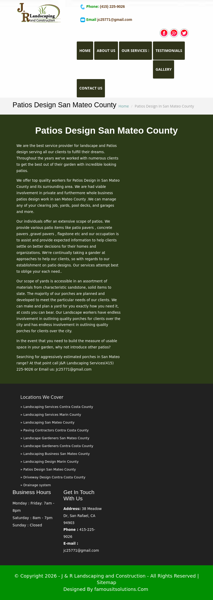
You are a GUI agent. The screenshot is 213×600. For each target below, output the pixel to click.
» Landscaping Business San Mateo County (55, 454)
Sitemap (106, 582)
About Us (106, 50)
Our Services (135, 50)
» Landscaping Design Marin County (49, 462)
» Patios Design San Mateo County (48, 469)
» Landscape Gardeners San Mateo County (54, 438)
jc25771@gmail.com (114, 19)
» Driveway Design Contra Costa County (52, 477)
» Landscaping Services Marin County (50, 415)
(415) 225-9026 (112, 6)
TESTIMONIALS (169, 50)
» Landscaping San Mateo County (47, 422)
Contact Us (90, 88)
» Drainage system (35, 485)
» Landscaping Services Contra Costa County (56, 407)
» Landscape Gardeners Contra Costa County (56, 446)
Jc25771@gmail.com (73, 369)
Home (86, 50)
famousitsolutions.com (121, 589)
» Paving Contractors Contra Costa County (54, 430)
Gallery (163, 69)
